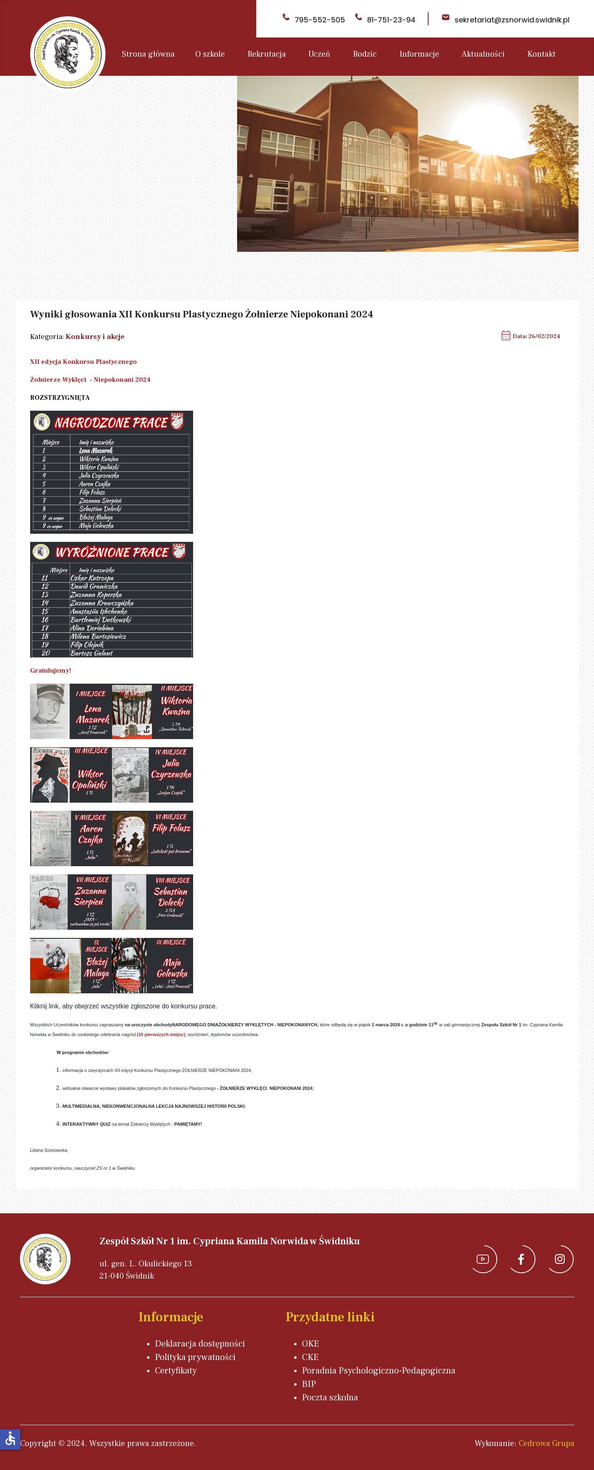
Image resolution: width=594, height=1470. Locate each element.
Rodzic (365, 54)
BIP (309, 1384)
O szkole (210, 54)
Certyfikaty (176, 1370)
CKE (310, 1357)
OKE (310, 1343)
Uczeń (319, 54)
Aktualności (483, 54)
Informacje (419, 54)
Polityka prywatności (195, 1357)
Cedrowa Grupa (546, 1443)
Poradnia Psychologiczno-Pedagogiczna (378, 1370)
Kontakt (541, 54)
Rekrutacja (266, 54)
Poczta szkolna (330, 1397)
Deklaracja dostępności (200, 1343)
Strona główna (148, 54)
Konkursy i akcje (95, 336)
